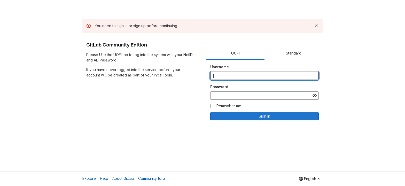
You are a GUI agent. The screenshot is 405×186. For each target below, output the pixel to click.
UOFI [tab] (235, 53)
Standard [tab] (293, 53)
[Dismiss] (316, 26)
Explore (89, 178)
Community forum (153, 178)
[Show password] (314, 95)
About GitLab (123, 178)
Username (219, 67)
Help (104, 178)
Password (219, 86)
